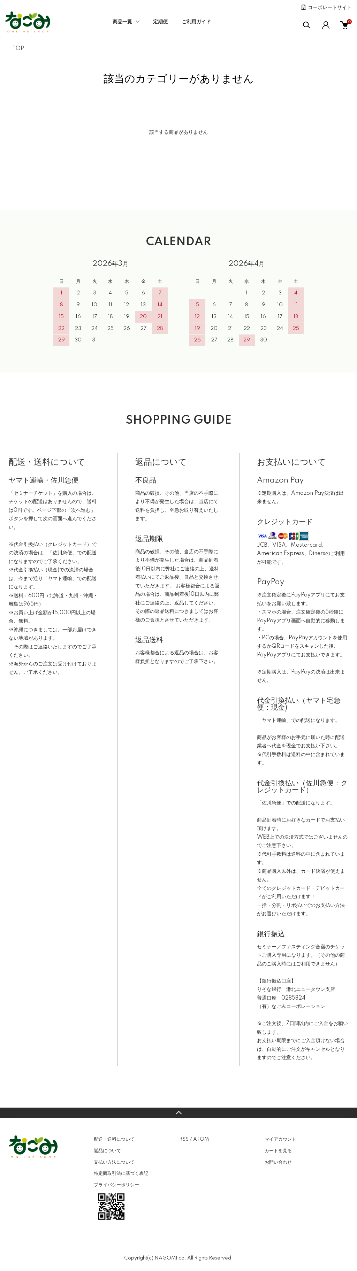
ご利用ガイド (196, 22)
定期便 (160, 22)
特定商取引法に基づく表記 (121, 1173)
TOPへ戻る (178, 1113)
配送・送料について (114, 1139)
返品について (107, 1150)
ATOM (201, 1139)
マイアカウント (280, 1139)
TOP (18, 49)
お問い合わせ (278, 1162)
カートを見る (278, 1150)
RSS (184, 1139)
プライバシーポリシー (116, 1185)
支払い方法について (114, 1162)
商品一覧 (122, 22)
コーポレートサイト (330, 7)
